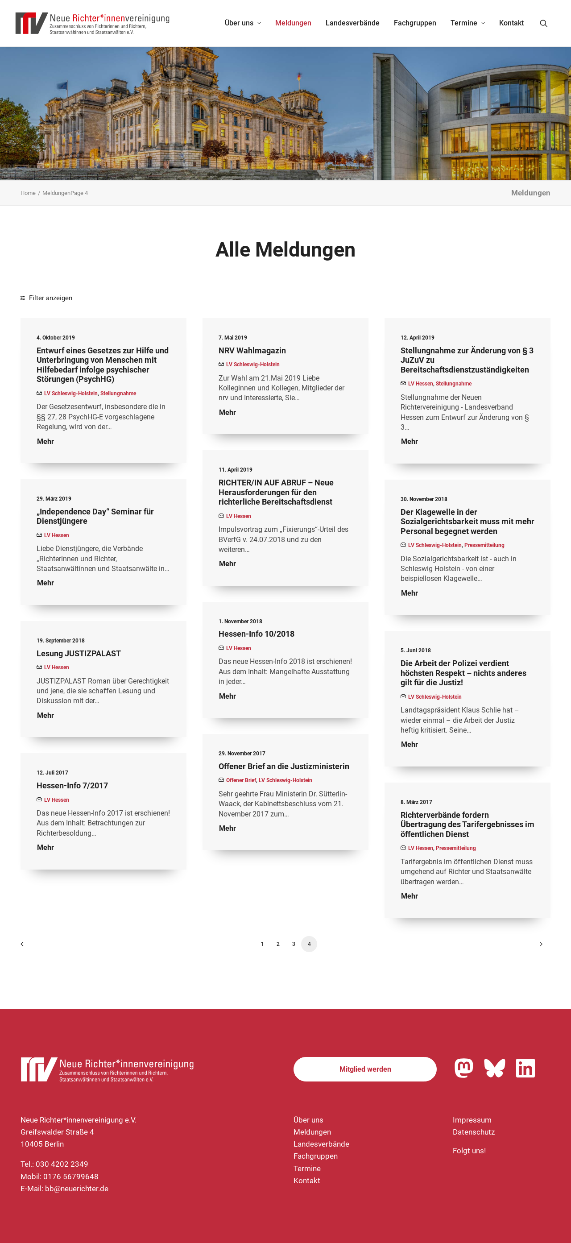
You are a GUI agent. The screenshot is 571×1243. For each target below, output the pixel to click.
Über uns (243, 23)
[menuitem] (243, 23)
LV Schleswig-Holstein (71, 393)
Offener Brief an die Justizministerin (284, 766)
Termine (468, 23)
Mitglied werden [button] (365, 1069)
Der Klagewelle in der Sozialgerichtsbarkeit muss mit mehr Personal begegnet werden (467, 521)
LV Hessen (420, 384)
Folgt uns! (469, 1150)
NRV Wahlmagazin (252, 350)
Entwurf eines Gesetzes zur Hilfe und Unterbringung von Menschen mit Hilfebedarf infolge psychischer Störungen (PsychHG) (103, 365)
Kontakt (511, 23)
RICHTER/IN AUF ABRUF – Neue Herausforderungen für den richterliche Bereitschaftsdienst (276, 492)
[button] (548, 23)
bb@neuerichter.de (76, 1188)
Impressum (472, 1119)
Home (28, 193)
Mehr (45, 441)
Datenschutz (474, 1131)
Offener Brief (241, 780)
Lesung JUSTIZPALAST (79, 653)
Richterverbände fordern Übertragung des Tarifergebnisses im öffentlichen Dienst (467, 824)
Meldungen (293, 23)
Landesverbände (353, 23)
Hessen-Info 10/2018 (256, 633)
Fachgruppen (415, 23)
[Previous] (33, 947)
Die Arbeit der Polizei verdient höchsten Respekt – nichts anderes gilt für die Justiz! (463, 673)
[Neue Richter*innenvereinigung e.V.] (92, 23)
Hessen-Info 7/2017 (72, 785)
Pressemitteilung (484, 545)
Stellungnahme (118, 393)
